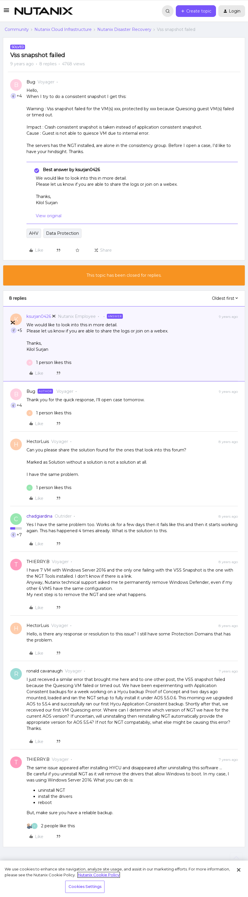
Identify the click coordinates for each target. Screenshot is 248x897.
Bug (30, 82)
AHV (33, 233)
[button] (6, 12)
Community (17, 29)
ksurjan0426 (38, 316)
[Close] (238, 869)
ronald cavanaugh (44, 671)
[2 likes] (50, 826)
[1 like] (48, 363)
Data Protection (62, 233)
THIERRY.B (37, 561)
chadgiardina (39, 516)
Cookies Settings (84, 886)
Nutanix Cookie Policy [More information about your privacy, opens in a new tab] (98, 875)
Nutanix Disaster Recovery (124, 29)
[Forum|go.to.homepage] (44, 11)
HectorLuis (37, 441)
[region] (124, 879)
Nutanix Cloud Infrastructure (63, 29)
